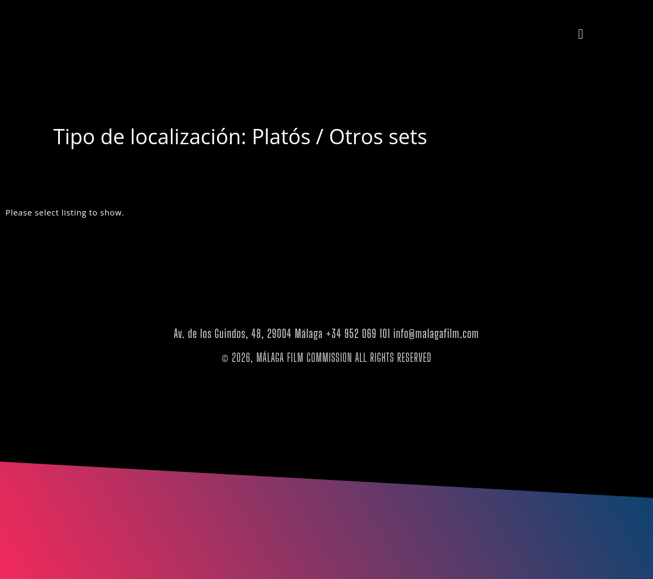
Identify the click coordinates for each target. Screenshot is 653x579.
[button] (581, 33)
